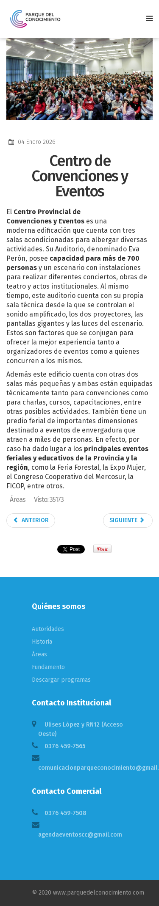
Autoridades (48, 629)
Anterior (31, 520)
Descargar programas (61, 679)
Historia (42, 641)
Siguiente (127, 520)
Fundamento (48, 667)
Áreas (39, 654)
